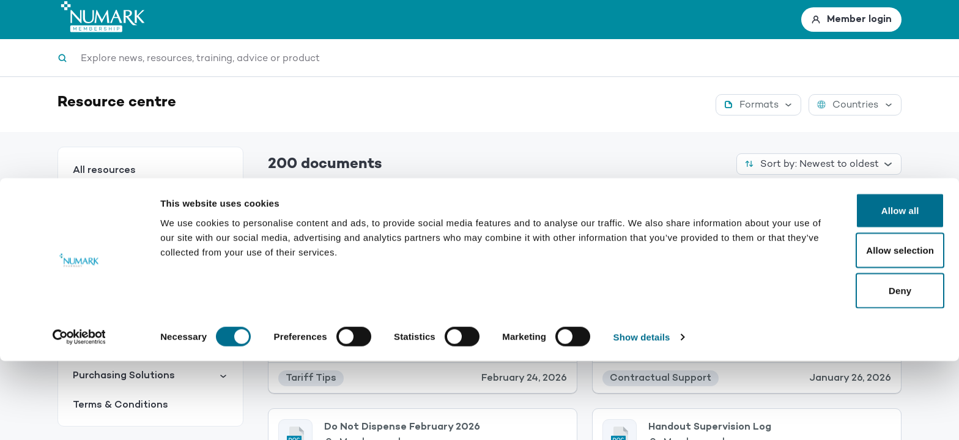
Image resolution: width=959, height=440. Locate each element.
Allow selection (857, 329)
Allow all (857, 289)
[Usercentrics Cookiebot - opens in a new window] (79, 416)
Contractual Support (150, 228)
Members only (373, 239)
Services (150, 199)
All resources (104, 170)
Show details (641, 416)
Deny (856, 369)
